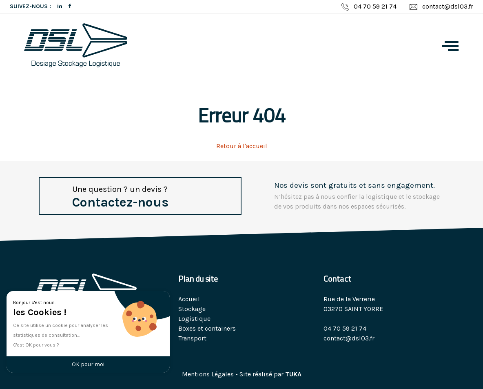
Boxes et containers (207, 328)
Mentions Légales (208, 374)
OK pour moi (88, 364)
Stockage (192, 309)
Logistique (194, 318)
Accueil (189, 299)
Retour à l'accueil (241, 146)
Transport (192, 338)
